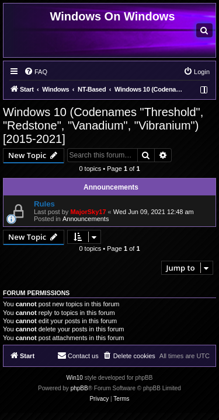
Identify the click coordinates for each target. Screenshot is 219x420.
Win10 (75, 377)
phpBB (79, 388)
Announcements (85, 218)
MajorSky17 (88, 211)
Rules (44, 204)
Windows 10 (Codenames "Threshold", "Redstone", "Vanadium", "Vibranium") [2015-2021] (103, 125)
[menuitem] (204, 30)
